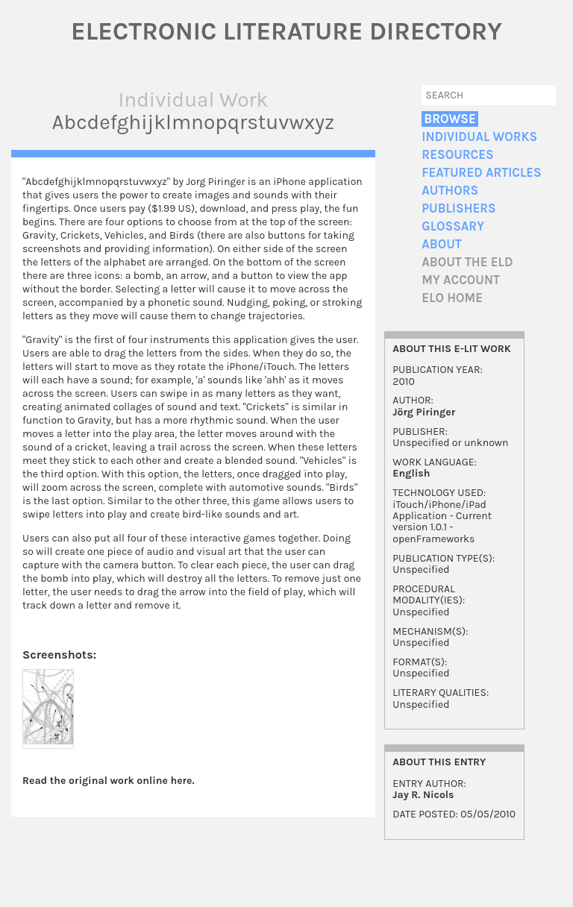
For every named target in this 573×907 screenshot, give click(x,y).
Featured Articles (481, 173)
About (441, 244)
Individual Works (479, 137)
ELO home (452, 298)
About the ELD (467, 262)
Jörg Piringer (423, 412)
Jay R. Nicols (423, 794)
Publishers (458, 208)
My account (461, 280)
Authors (450, 190)
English (411, 473)
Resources (457, 155)
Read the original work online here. (108, 780)
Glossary (453, 226)
